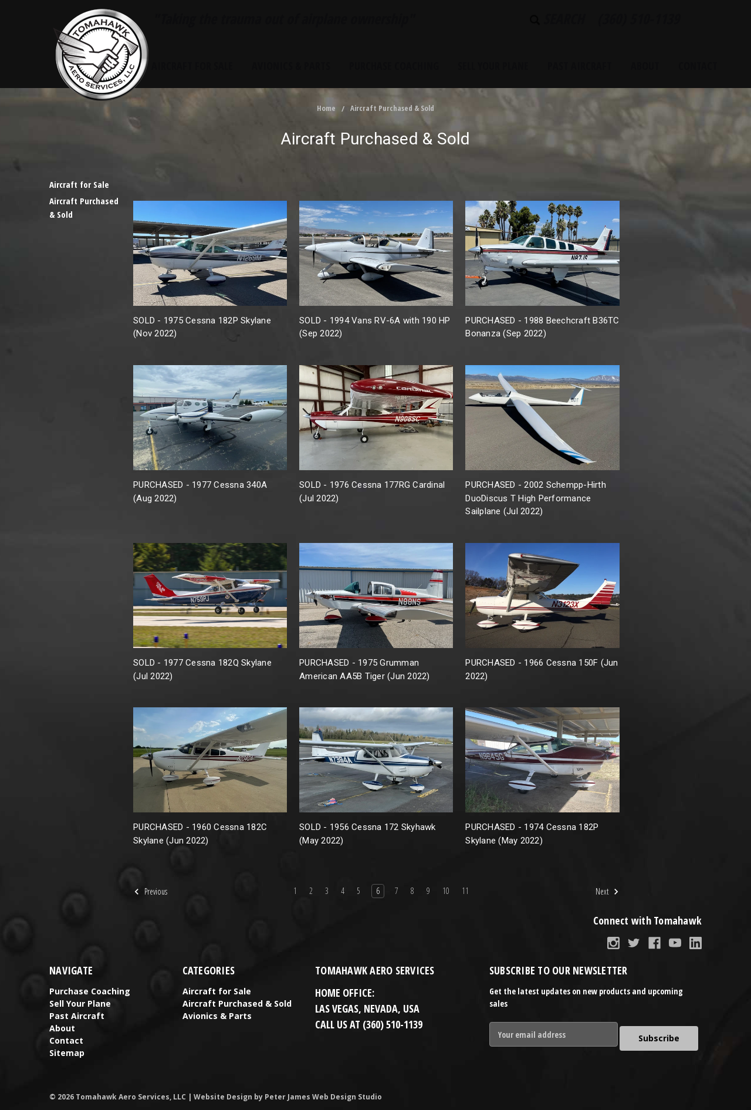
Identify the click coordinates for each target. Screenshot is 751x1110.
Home (326, 108)
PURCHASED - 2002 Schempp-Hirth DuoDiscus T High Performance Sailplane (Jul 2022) (535, 498)
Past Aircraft (579, 66)
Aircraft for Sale (192, 66)
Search (557, 18)
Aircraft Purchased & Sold (392, 108)
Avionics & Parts (291, 66)
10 (445, 890)
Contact (698, 66)
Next (607, 892)
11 (465, 890)
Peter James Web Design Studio (323, 1093)
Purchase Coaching (394, 66)
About (645, 66)
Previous (150, 892)
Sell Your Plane (493, 66)
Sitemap (66, 1052)
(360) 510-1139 (638, 18)
